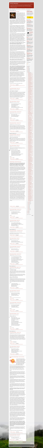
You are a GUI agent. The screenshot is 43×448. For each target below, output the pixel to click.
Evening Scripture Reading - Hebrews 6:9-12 (30, 192)
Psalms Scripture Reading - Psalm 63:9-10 (15, 290)
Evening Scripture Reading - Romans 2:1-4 (15, 88)
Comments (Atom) (13, 443)
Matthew (15, 85)
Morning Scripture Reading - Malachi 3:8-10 (30, 141)
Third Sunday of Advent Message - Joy (30, 189)
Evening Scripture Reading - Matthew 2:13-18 (15, 267)
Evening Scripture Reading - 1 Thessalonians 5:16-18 (16, 230)
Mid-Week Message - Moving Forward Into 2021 (30, 82)
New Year (23, 85)
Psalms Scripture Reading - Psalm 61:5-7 (30, 162)
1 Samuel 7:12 (11, 342)
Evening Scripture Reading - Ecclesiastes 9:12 (30, 129)
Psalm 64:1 (11, 157)
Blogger (29, 445)
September (29, 203)
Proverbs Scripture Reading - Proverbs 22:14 (30, 177)
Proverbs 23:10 (11, 309)
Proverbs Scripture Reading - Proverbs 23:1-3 (30, 120)
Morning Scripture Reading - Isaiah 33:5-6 (15, 220)
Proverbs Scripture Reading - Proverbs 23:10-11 (15, 302)
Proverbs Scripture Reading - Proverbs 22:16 (30, 164)
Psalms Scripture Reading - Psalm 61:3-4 (30, 168)
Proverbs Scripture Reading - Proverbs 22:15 (30, 171)
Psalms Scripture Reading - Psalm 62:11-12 (30, 118)
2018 (28, 211)
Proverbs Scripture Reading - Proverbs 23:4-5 (30, 112)
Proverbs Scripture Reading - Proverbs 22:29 (30, 127)
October (29, 202)
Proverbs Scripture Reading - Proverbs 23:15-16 (30, 77)
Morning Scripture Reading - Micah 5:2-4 (30, 191)
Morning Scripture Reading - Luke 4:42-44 (30, 165)
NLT (24, 85)
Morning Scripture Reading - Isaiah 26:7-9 (30, 107)
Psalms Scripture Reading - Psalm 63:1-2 (30, 109)
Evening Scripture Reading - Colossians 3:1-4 (30, 149)
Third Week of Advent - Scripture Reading (30, 156)
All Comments (28, 64)
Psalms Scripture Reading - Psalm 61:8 (30, 155)
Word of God (21, 109)
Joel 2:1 (11, 327)
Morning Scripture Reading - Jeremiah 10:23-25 (30, 90)
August (28, 204)
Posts (28, 63)
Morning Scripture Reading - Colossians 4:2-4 (30, 147)
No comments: (13, 98)
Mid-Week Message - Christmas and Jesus (30, 169)
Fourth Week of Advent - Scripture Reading (30, 119)
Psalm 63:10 (11, 297)
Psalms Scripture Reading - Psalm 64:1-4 (15, 145)
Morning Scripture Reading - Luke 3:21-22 (30, 172)
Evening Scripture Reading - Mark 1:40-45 (30, 173)
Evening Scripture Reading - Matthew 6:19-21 (30, 198)
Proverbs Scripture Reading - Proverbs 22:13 (30, 183)
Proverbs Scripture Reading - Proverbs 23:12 (15, 246)
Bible (11, 109)
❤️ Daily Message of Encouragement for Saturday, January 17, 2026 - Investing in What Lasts (29, 54)
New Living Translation (20, 85)
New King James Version (16, 109)
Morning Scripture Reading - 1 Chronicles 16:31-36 (30, 113)
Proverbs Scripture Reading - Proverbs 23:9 (30, 100)
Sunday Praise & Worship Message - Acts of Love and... (30, 99)
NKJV (19, 109)
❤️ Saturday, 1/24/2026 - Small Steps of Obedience (29, 45)
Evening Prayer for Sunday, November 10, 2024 (29, 24)
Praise (16, 432)
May (28, 206)
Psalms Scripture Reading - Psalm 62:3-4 (30, 144)
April (28, 207)
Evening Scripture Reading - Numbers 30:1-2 (15, 134)
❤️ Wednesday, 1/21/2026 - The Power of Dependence (30, 28)
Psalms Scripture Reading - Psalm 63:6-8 (15, 346)
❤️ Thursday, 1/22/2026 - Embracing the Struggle (29, 20)
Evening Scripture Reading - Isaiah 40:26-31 (30, 186)
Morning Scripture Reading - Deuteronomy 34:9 (30, 102)
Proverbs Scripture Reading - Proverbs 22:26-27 (30, 140)
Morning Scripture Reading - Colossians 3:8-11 (30, 78)
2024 (28, 68)
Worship (22, 432)
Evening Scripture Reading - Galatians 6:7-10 (30, 167)
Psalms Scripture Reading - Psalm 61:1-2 (30, 174)
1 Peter (11, 85)
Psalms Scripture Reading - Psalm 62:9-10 (30, 124)
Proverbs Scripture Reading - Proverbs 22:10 (30, 200)
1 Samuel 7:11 (11, 341)
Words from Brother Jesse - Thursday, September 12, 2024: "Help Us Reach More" (31, 33)
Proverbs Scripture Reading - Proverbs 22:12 (30, 190)
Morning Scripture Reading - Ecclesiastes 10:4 (30, 159)
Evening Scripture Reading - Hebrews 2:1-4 (30, 154)
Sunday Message (19, 432)
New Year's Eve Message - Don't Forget (14, 11)
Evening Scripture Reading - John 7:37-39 (30, 117)
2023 (28, 69)
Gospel (13, 85)
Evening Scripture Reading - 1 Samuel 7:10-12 (15, 332)
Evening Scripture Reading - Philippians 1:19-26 (30, 160)
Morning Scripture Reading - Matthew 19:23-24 (30, 196)
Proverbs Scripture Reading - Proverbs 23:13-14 (15, 209)
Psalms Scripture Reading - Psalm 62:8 (30, 131)
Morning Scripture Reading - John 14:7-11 (30, 135)
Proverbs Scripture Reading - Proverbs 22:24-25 (30, 146)
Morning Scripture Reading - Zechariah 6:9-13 (30, 178)
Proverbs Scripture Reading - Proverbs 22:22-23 (30, 151)
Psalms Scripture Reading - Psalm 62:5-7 (30, 137)
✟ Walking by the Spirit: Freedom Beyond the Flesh (30, 58)
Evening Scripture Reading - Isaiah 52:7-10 (30, 180)
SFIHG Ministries (14, 3)
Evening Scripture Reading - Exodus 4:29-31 (30, 136)
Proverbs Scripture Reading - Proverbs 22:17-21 (30, 158)
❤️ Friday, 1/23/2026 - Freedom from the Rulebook (30, 48)
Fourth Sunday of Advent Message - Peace (30, 145)
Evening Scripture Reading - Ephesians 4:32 (30, 123)
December (29, 72)
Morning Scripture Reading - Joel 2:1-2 (14, 313)
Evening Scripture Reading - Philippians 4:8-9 (30, 142)
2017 (28, 212)
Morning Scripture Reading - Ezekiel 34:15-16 (30, 122)
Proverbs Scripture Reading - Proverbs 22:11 (30, 195)
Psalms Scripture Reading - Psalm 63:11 (14, 238)
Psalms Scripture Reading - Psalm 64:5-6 (15, 101)
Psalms (10, 86)
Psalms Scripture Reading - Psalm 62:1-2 (30, 150)
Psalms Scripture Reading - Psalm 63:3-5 (30, 104)
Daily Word (13, 109)
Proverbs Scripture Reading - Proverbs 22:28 (30, 133)
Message (17, 85)
